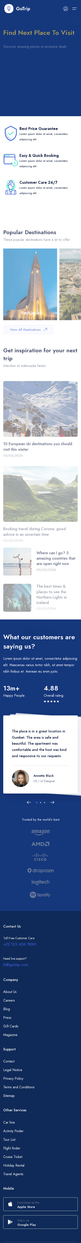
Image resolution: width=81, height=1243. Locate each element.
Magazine (10, 1034)
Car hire (9, 1122)
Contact (8, 1061)
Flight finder (11, 1148)
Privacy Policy (13, 1078)
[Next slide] (52, 802)
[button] (37, 802)
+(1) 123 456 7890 (19, 944)
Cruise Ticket (12, 1156)
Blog (6, 1009)
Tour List (9, 1139)
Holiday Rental (13, 1165)
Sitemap (9, 1095)
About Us (10, 991)
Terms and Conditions (19, 1087)
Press (7, 1017)
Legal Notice (12, 1069)
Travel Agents (13, 1174)
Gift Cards (10, 1026)
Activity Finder (13, 1131)
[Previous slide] (29, 802)
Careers (9, 1000)
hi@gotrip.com (15, 965)
